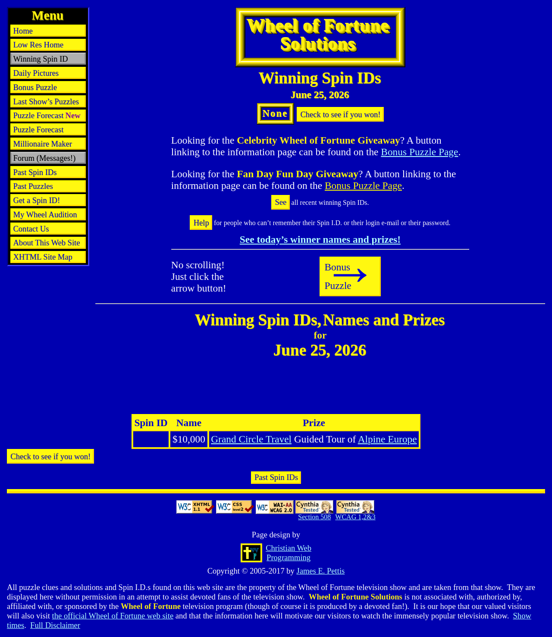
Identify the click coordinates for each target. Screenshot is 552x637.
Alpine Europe (387, 439)
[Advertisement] (48, 289)
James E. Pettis (320, 570)
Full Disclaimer (55, 625)
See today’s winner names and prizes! (320, 239)
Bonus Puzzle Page (419, 151)
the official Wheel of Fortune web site (113, 615)
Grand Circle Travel (251, 439)
